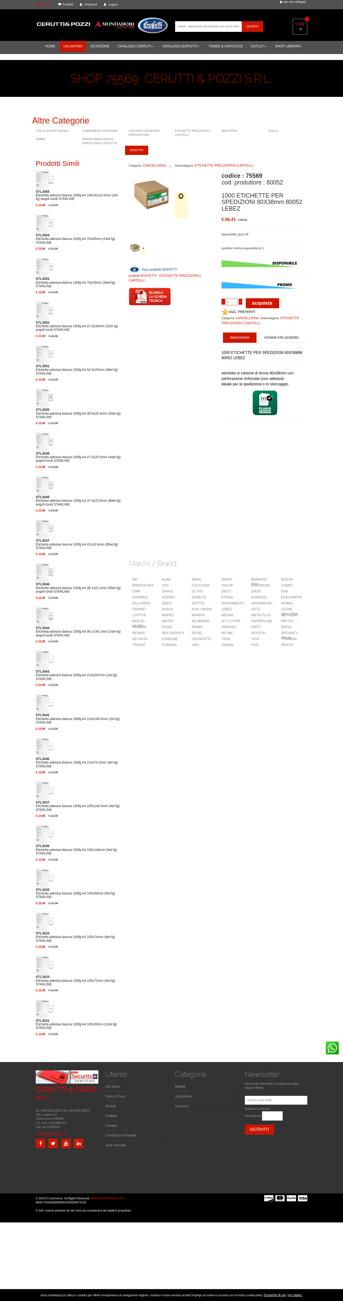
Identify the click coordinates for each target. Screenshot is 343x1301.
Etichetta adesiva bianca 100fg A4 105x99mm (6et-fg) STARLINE (75, 893)
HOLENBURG (261, 603)
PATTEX (287, 621)
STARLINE (170, 639)
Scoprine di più (275, 1295)
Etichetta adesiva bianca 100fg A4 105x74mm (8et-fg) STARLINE (75, 937)
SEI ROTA (139, 639)
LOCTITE (139, 615)
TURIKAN (169, 645)
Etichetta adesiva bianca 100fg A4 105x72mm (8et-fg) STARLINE (75, 980)
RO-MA (227, 633)
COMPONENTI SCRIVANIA (99, 131)
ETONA (227, 597)
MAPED (168, 615)
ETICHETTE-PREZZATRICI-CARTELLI (224, 165)
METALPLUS (261, 615)
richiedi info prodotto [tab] (281, 337)
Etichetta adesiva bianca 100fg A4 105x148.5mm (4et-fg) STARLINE (78, 806)
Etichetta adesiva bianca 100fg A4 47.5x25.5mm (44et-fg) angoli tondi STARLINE (78, 457)
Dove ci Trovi (115, 1096)
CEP (165, 585)
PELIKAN (139, 627)
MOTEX (168, 621)
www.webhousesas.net (108, 1198)
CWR (136, 591)
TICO (255, 639)
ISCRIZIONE (100, 46)
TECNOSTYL (202, 639)
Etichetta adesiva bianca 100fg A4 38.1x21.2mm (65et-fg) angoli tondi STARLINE (78, 587)
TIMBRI (40, 139)
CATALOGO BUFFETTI (181, 46)
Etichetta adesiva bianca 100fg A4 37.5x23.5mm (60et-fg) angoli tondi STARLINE (78, 500)
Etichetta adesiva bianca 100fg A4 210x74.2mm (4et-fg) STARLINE (77, 762)
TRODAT (139, 645)
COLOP (227, 585)
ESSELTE (199, 597)
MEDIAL (228, 615)
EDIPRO (168, 597)
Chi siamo (113, 1086)
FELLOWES (141, 603)
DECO (226, 591)
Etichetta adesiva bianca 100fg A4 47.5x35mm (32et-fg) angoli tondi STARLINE (77, 326)
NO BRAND (200, 621)
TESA (226, 639)
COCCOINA (201, 585)
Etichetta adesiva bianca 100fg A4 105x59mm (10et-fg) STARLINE (76, 1024)
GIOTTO (198, 603)
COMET (287, 585)
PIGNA (167, 627)
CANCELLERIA (154, 165)
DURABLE (140, 597)
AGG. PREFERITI (238, 312)
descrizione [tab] (239, 337)
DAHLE (167, 591)
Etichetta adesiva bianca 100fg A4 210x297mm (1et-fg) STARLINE (76, 675)
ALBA (166, 579)
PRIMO (197, 627)
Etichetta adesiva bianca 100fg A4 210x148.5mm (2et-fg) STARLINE (78, 718)
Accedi (111, 1106)
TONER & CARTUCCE (226, 46)
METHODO (289, 615)
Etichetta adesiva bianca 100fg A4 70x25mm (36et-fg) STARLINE (75, 282)
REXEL (197, 633)
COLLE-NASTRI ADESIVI (52, 131)
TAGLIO (273, 131)
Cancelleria (183, 1096)
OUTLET (258, 46)
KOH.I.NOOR (202, 609)
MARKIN (198, 615)
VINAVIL (228, 645)
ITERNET (139, 609)
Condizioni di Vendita (121, 1135)
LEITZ (255, 609)
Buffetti (180, 1086)
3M (134, 579)
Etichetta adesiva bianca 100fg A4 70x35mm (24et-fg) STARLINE (75, 238)
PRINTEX (229, 627)
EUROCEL (259, 597)
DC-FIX (197, 591)
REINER (138, 633)
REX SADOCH (173, 633)
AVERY (227, 579)
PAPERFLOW (261, 621)
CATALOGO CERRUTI (135, 46)
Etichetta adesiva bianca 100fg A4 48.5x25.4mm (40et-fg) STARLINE (78, 413)
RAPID (286, 627)
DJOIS (256, 591)
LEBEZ (227, 609)
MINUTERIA (229, 131)
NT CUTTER (231, 621)
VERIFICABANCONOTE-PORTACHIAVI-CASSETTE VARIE (99, 143)
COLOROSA (260, 585)
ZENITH (287, 645)
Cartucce (181, 1106)
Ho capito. (295, 1295)
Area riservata (116, 1145)
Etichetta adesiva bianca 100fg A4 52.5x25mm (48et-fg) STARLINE (77, 369)
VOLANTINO (72, 46)
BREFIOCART (143, 585)
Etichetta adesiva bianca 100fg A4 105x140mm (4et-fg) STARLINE (76, 849)
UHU (195, 645)
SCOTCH (258, 633)
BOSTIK (287, 579)
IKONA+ (287, 603)
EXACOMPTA (291, 597)
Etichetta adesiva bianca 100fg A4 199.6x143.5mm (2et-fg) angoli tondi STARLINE (77, 195)
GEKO (167, 603)
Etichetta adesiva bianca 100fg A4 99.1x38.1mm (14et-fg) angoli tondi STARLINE (78, 631)
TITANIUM (289, 639)
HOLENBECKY (233, 603)
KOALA (167, 609)
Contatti (111, 1125)
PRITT (256, 627)
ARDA (196, 579)
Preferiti (111, 1116)
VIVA (255, 645)
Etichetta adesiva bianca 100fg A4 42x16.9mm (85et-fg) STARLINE (77, 544)
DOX (284, 591)
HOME (50, 46)
